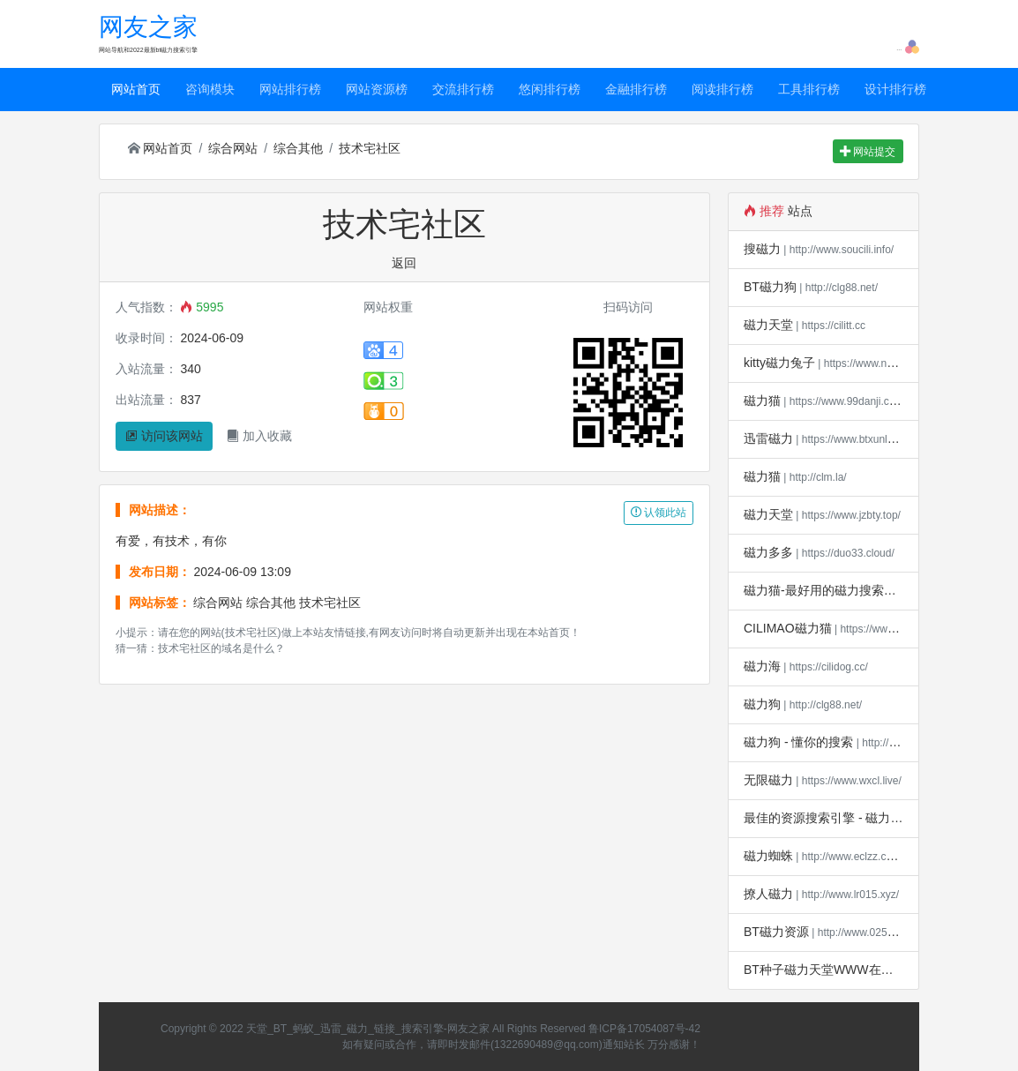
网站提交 (867, 152)
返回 (404, 263)
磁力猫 (762, 400)
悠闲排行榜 (549, 89)
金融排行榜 (636, 89)
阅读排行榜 (722, 89)
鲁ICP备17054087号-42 (644, 1028)
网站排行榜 (290, 89)
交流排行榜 (463, 89)
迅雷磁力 (768, 438)
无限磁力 (768, 780)
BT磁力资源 (776, 932)
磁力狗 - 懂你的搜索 (798, 742)
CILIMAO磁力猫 (788, 628)
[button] (912, 46)
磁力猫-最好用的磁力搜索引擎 (826, 590)
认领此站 (658, 512)
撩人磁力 (768, 894)
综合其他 (298, 148)
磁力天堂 (768, 325)
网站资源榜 (377, 89)
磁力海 (762, 666)
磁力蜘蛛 (768, 856)
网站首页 (136, 89)
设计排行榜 (895, 89)
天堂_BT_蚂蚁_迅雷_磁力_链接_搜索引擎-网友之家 (368, 1028)
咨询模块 (210, 89)
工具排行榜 (809, 89)
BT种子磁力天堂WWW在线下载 (831, 969)
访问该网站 (164, 436)
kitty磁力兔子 (779, 363)
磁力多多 (768, 552)
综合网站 (233, 148)
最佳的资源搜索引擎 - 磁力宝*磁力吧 (844, 818)
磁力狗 (762, 704)
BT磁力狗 (770, 287)
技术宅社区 (369, 148)
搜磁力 (762, 249)
